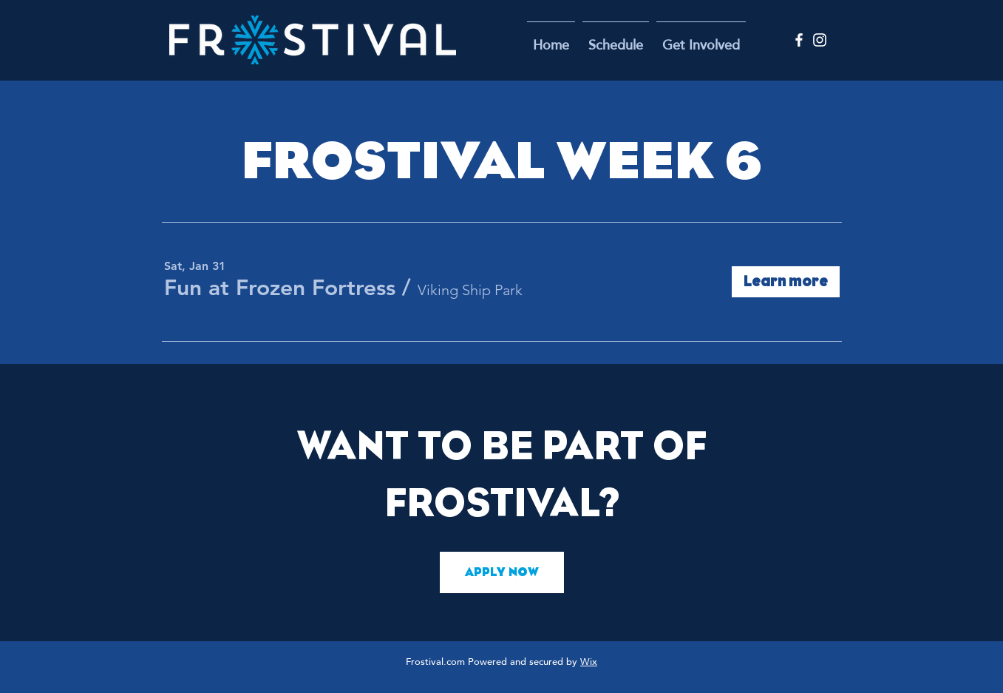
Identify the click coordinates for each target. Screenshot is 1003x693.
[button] (701, 39)
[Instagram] (820, 40)
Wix (588, 662)
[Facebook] (799, 40)
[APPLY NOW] (502, 572)
